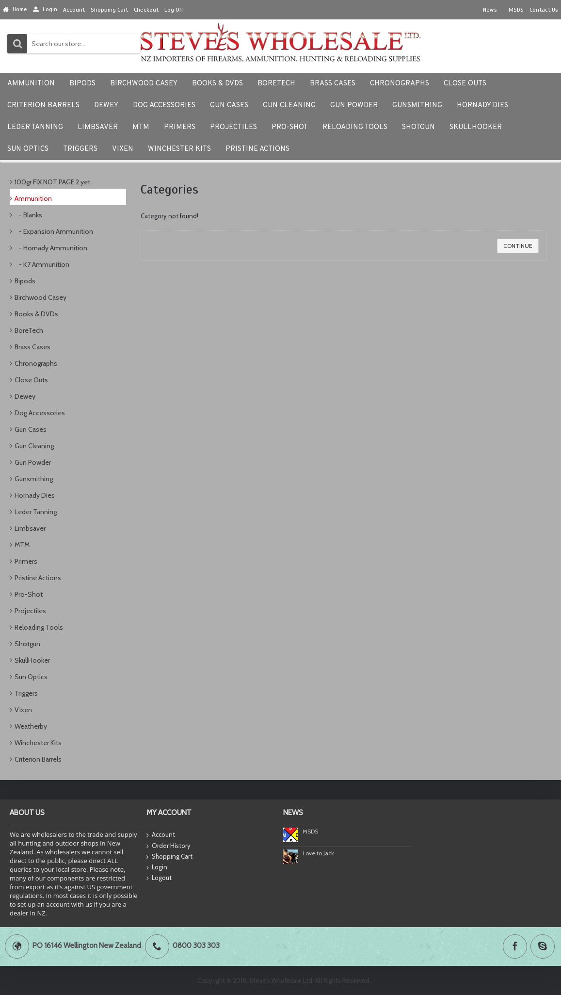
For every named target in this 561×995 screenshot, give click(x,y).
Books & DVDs (36, 314)
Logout (159, 878)
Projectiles (30, 610)
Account (160, 835)
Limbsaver (30, 528)
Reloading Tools (39, 627)
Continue (517, 245)
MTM (22, 544)
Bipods (25, 281)
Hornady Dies (35, 495)
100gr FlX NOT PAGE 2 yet (52, 182)
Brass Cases (32, 347)
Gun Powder (33, 462)
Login (156, 867)
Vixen (23, 709)
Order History (168, 846)
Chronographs (36, 363)
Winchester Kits (38, 742)
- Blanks (28, 215)
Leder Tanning (36, 511)
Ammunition (33, 198)
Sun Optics (31, 676)
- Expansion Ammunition (54, 231)
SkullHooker (32, 660)
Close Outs (31, 379)
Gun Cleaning (34, 445)
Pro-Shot (29, 594)
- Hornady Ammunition (51, 248)
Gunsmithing (34, 478)
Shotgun (27, 643)
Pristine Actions (38, 577)
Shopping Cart (169, 856)
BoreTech (29, 330)
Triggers (26, 693)
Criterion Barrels (38, 759)
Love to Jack (318, 853)
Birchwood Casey (40, 297)
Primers (26, 561)
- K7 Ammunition (42, 264)
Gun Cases (31, 429)
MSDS (310, 831)
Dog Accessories (40, 412)
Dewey (25, 396)
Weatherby (31, 726)
